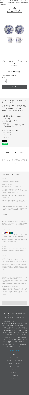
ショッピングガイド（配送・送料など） (14, 360)
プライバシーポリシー (14, 366)
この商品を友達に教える (7, 132)
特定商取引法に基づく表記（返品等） (10, 130)
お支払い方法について (14, 357)
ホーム (14, 354)
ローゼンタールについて (14, 378)
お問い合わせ (14, 369)
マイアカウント (14, 372)
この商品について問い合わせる (9, 135)
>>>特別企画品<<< (5, 55)
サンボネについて (14, 391)
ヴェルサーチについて (14, 381)
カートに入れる (14, 87)
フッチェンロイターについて (14, 384)
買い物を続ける (5, 137)
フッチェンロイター (5, 53)
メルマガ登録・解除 (14, 375)
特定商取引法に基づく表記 (14, 363)
